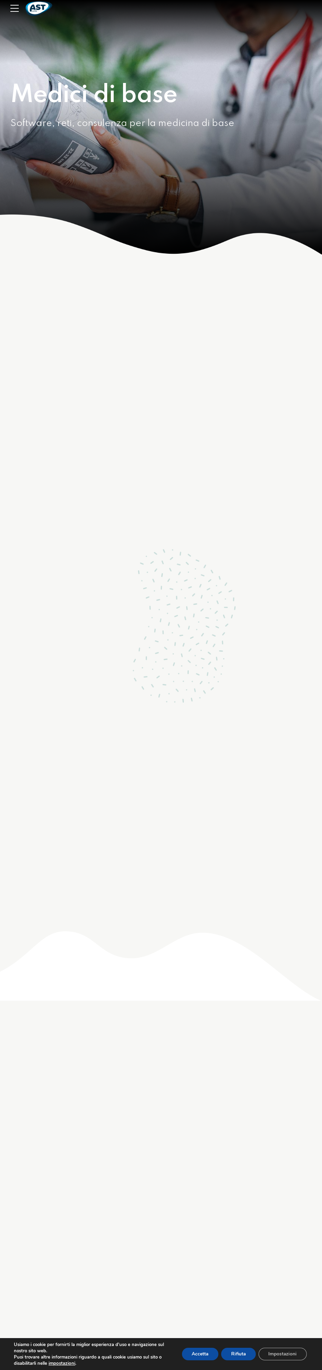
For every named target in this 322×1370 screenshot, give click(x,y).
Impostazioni (282, 1354)
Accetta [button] (196, 1354)
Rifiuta (236, 1354)
